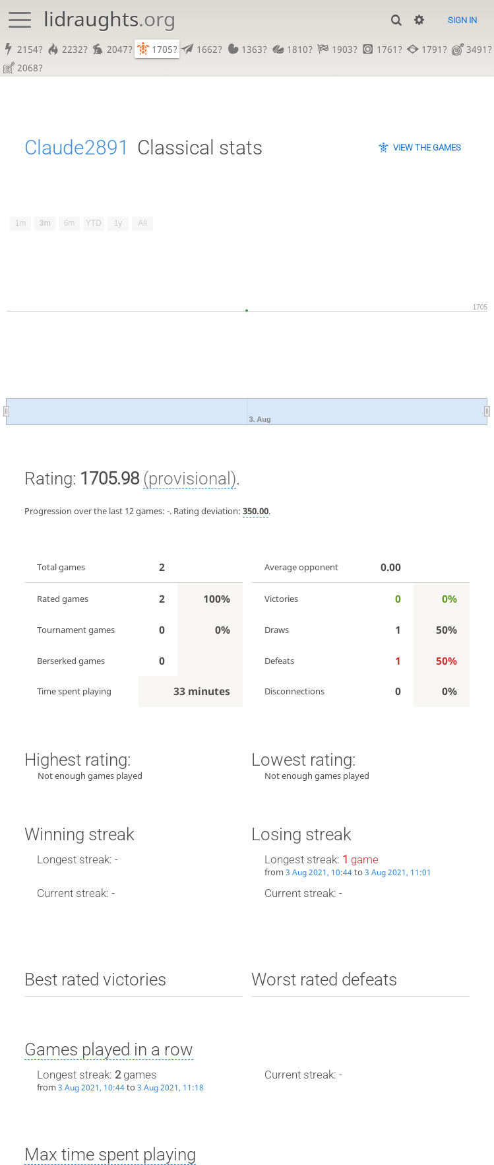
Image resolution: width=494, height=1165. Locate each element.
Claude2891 (76, 149)
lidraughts (109, 18)
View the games (427, 149)
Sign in (462, 20)
